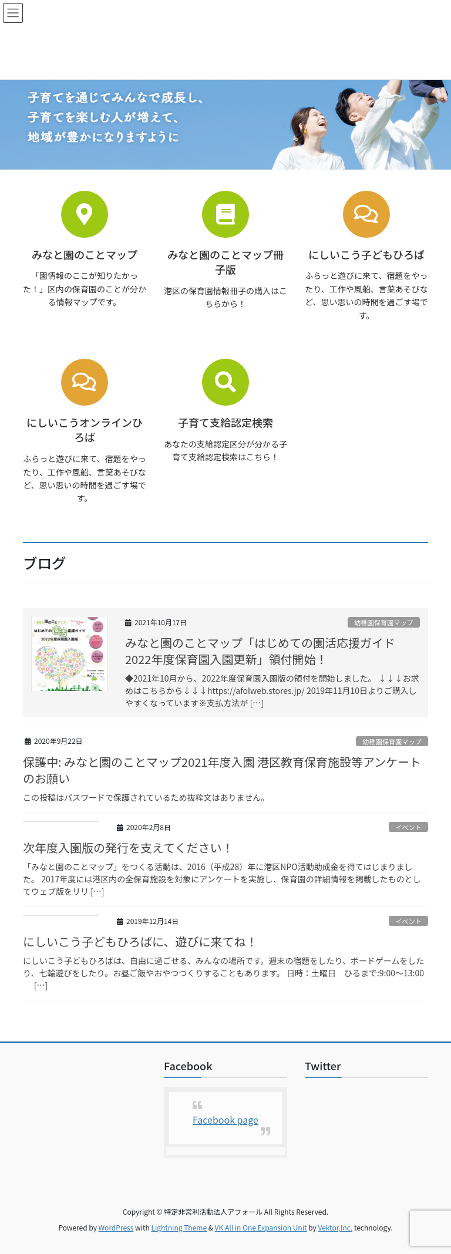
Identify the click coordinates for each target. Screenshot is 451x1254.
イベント (408, 827)
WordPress (116, 1227)
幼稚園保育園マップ (383, 622)
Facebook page (225, 1120)
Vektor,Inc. (335, 1227)
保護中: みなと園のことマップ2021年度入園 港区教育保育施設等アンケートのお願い (222, 770)
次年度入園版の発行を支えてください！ (128, 847)
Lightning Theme (179, 1227)
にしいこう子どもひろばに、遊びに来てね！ (140, 941)
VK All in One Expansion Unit (261, 1227)
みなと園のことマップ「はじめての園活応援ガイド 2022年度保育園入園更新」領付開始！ (266, 651)
